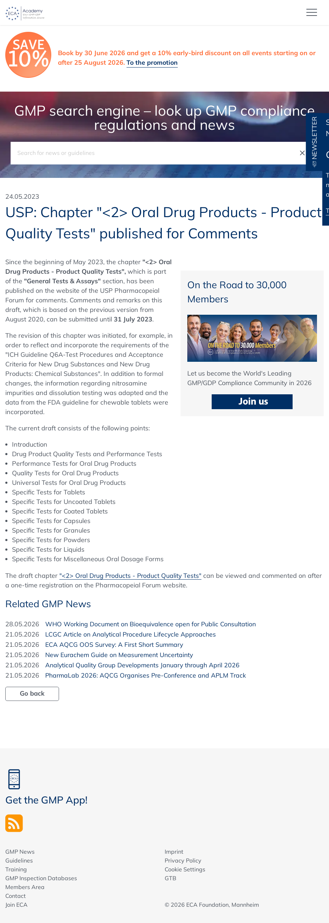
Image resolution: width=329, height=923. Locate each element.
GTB (170, 878)
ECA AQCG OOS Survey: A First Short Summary (116, 644)
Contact (15, 895)
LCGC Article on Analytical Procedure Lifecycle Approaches (132, 634)
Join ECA (16, 904)
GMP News (20, 851)
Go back (32, 693)
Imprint (174, 851)
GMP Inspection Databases (41, 878)
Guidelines (19, 860)
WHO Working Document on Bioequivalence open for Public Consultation (152, 624)
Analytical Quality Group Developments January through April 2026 (145, 665)
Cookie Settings (185, 869)
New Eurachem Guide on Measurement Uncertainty (121, 654)
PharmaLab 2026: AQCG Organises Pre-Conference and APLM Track (148, 675)
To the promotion (153, 62)
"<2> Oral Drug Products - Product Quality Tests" (131, 575)
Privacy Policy (183, 860)
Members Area (25, 886)
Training (16, 869)
